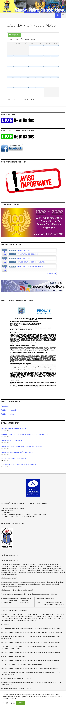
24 (50, 77)
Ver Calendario (51, 273)
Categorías (14, 34)
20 (20, 77)
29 (35, 87)
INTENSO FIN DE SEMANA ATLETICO (14, 428)
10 (50, 56)
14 (28, 66)
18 (58, 66)
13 (20, 66)
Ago (17, 39)
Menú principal (63, 15)
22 (35, 77)
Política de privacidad (8, 410)
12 (13, 66)
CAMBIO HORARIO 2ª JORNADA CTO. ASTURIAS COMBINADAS (24, 434)
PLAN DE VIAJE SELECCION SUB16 (13, 458)
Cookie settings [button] (9, 703)
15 (35, 66)
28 (28, 87)
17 (50, 66)
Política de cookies (7, 414)
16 (43, 66)
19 (13, 77)
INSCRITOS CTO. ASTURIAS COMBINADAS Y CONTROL (21, 446)
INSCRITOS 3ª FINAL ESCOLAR (12, 440)
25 (58, 77)
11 (58, 56)
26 (13, 87)
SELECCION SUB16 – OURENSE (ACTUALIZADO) (18, 464)
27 (20, 87)
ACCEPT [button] (20, 703)
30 (43, 87)
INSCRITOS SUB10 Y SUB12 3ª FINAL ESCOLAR (18, 452)
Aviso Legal (5, 406)
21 (28, 77)
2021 (11, 39)
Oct (27, 39)
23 (43, 77)
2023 (33, 39)
